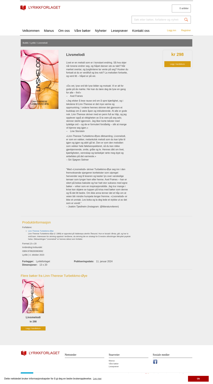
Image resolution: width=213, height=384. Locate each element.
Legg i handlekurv (177, 64)
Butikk (25, 43)
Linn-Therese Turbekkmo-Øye (41, 231)
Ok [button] (198, 378)
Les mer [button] (97, 378)
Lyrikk (33, 43)
